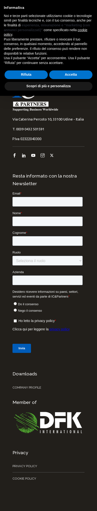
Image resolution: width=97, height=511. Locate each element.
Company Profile (26, 387)
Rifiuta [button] (26, 74)
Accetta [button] (71, 74)
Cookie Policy (24, 478)
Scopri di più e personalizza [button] (48, 86)
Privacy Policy (24, 466)
